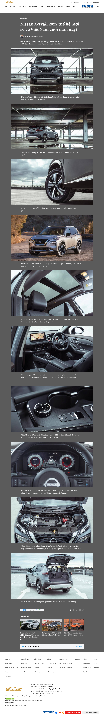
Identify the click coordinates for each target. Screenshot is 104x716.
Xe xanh (60, 6)
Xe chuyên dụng (26, 667)
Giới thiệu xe (87, 667)
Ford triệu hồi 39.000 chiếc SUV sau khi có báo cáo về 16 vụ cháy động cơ (29, 636)
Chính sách (8, 663)
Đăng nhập (96, 2)
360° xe (12, 6)
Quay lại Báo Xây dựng (90, 713)
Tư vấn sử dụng (51, 663)
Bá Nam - (28, 36)
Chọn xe (49, 667)
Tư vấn (85, 672)
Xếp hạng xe (38, 672)
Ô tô (95, 663)
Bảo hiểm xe (51, 6)
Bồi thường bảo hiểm (65, 667)
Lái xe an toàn (51, 672)
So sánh (36, 667)
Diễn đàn (23, 18)
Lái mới (42, 6)
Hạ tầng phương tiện (11, 667)
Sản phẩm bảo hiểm (65, 663)
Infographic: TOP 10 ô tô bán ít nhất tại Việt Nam (51, 634)
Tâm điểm (8, 676)
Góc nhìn (8, 672)
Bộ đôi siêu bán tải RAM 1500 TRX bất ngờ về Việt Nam (73, 635)
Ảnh (74, 6)
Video (68, 6)
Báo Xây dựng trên (35, 610)
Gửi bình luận (77, 646)
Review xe (86, 663)
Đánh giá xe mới (39, 663)
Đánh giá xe (33, 6)
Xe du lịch (24, 663)
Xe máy (23, 672)
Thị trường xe (22, 6)
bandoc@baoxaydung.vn (18, 705)
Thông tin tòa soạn (73, 712)
